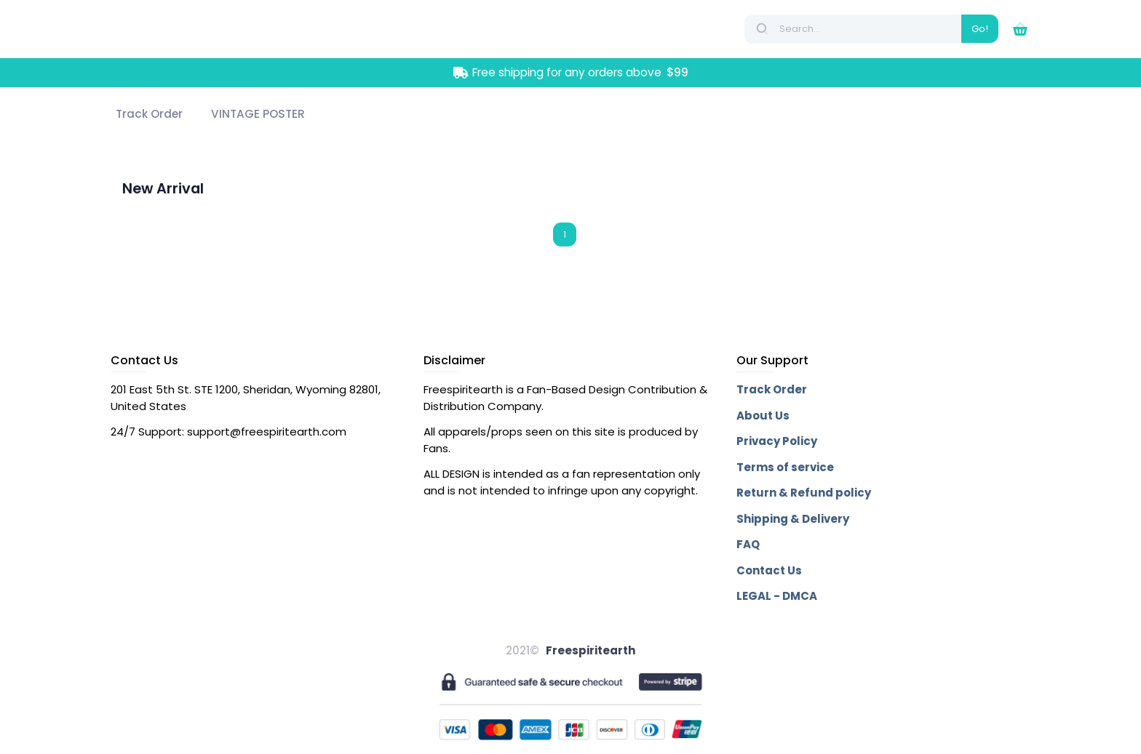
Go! (979, 29)
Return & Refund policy (803, 492)
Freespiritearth (590, 650)
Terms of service (785, 467)
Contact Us (769, 570)
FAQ (748, 544)
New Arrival (163, 188)
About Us (763, 415)
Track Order (771, 389)
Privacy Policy (776, 441)
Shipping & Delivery (792, 518)
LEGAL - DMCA (776, 595)
